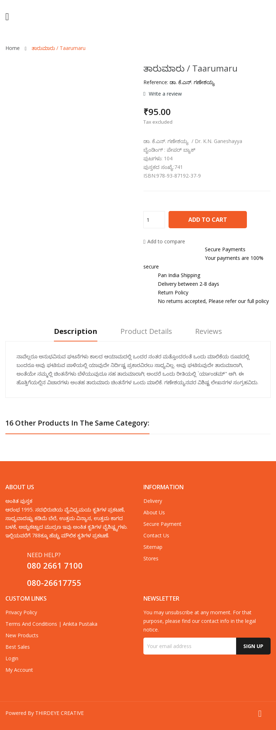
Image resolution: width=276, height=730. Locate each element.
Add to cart (207, 220)
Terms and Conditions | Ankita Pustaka (51, 623)
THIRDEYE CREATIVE (59, 713)
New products (21, 635)
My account (19, 669)
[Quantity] (154, 219)
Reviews (208, 331)
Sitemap (152, 546)
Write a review (164, 93)
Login (11, 658)
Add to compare (164, 241)
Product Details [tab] (146, 331)
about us (154, 512)
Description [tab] (75, 331)
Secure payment (162, 523)
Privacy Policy (21, 612)
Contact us (156, 535)
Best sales (17, 646)
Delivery (152, 500)
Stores (150, 558)
